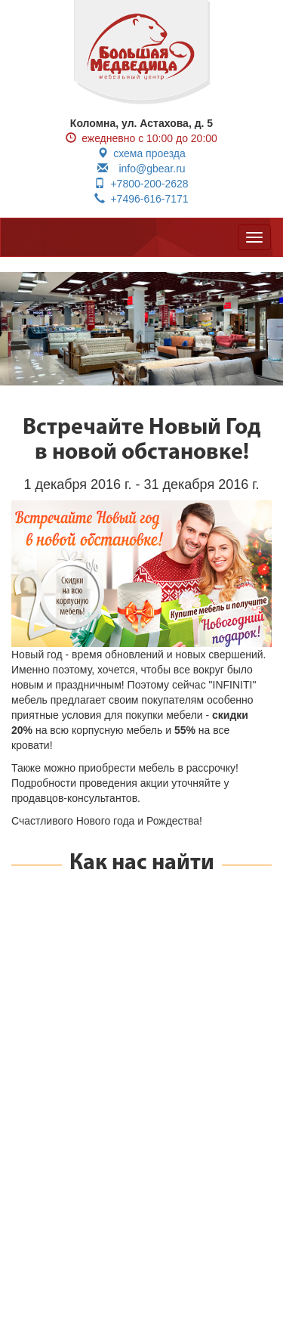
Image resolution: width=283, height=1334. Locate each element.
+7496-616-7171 (141, 199)
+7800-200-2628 (141, 184)
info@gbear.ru (141, 168)
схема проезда (141, 153)
